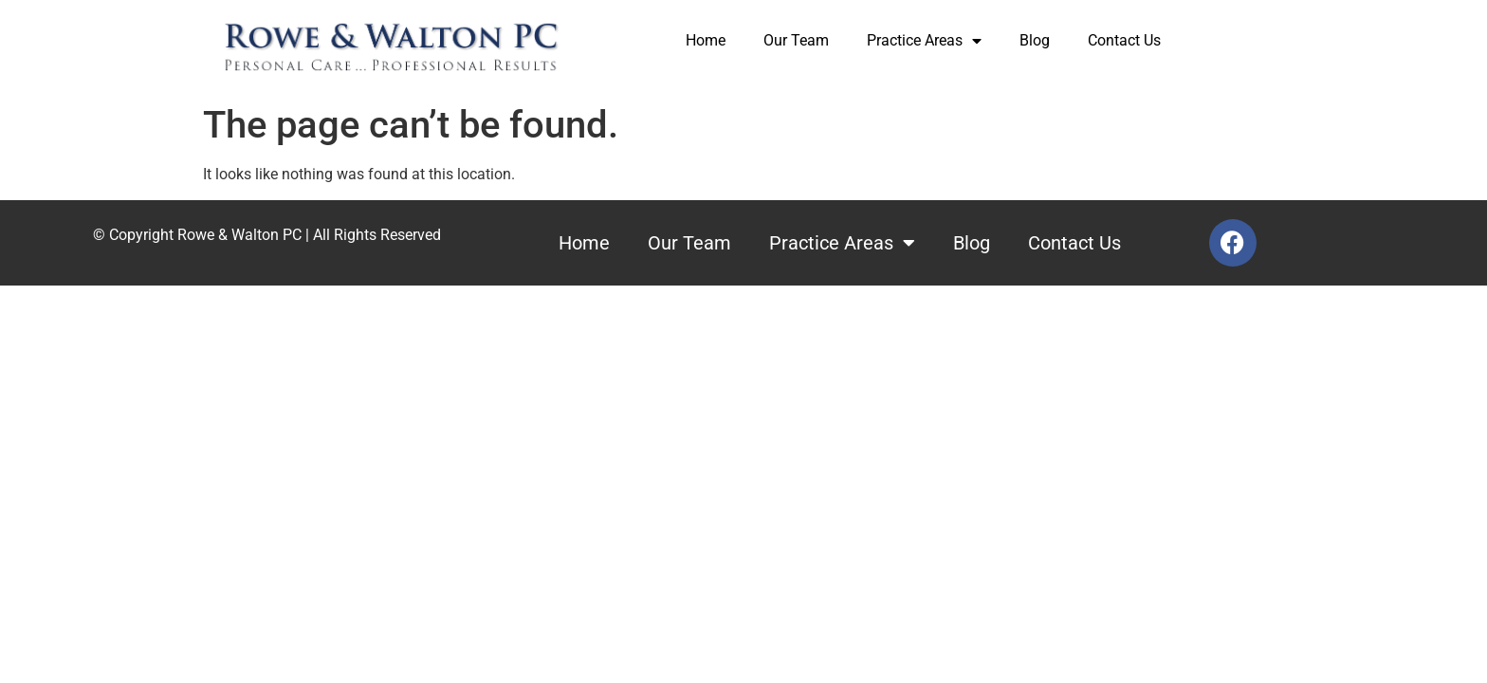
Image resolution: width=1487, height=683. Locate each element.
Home (705, 40)
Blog (1034, 40)
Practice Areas (924, 41)
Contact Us (1124, 40)
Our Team (796, 40)
